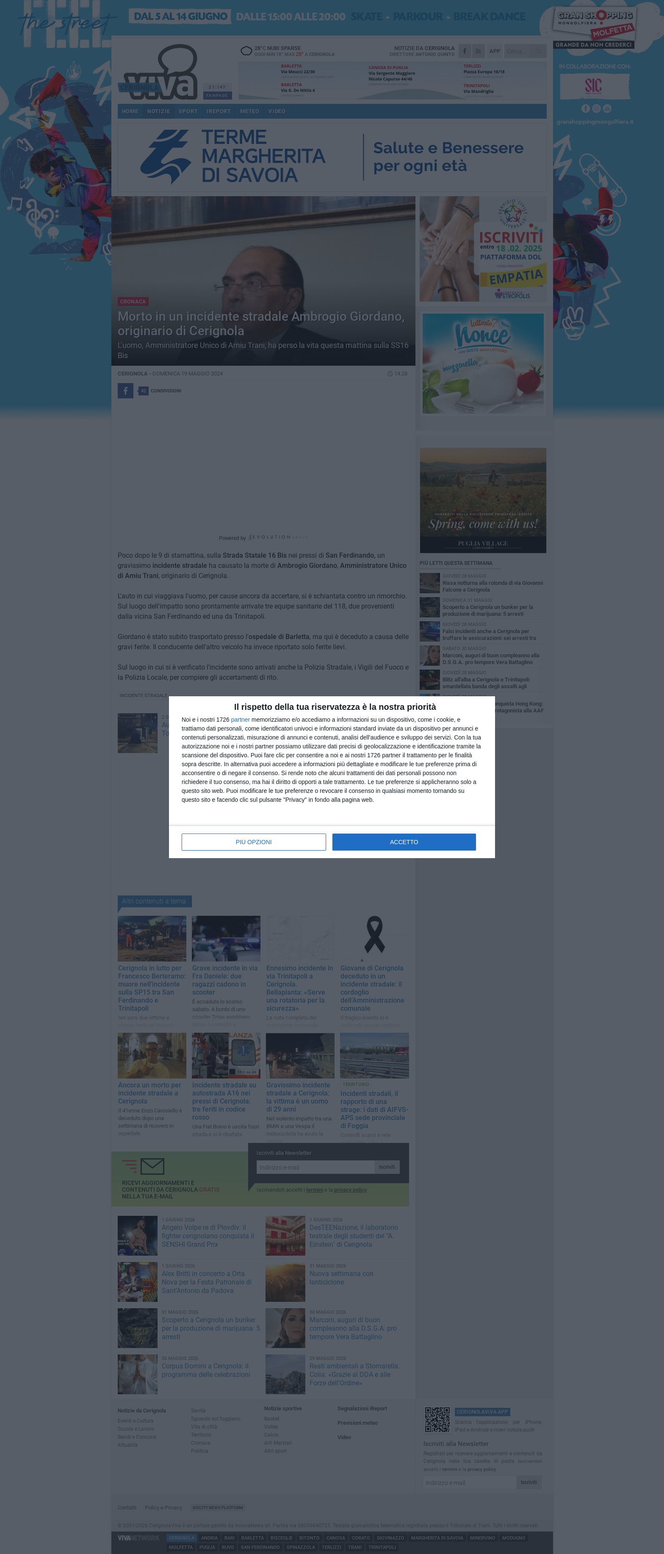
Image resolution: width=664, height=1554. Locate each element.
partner (240, 720)
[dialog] (332, 777)
